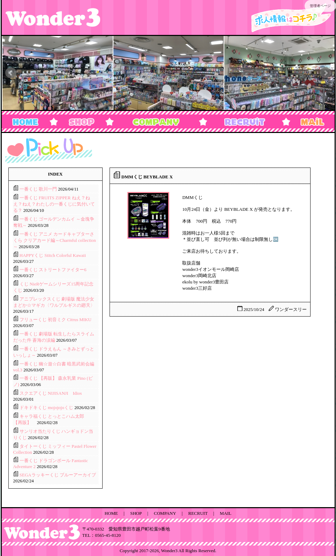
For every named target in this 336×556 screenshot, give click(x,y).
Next (325, 73)
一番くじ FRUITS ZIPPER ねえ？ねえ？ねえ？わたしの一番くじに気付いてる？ (54, 204)
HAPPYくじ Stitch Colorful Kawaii (53, 255)
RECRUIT (198, 513)
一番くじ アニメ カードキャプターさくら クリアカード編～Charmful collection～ (54, 240)
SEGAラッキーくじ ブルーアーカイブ (58, 474)
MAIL (225, 513)
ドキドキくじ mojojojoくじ (47, 407)
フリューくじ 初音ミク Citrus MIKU (55, 319)
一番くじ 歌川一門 (39, 189)
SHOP (136, 513)
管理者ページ (320, 6)
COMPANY (165, 513)
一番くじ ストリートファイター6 (53, 269)
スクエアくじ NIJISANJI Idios (51, 393)
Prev (10, 73)
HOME (111, 513)
